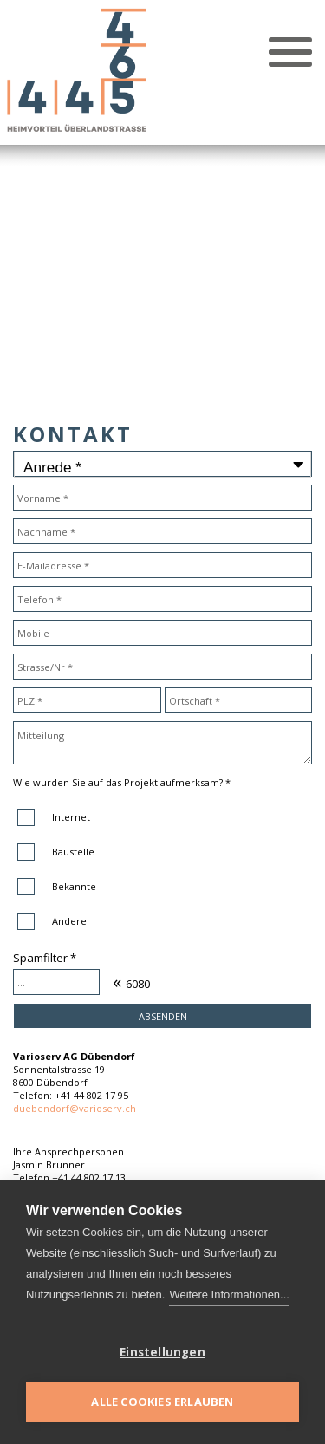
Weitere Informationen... (229, 1294)
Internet (71, 816)
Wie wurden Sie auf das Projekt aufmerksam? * (122, 782)
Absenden (163, 1016)
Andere (69, 920)
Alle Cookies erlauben (162, 1401)
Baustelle (73, 851)
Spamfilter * (44, 958)
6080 (138, 984)
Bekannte (74, 886)
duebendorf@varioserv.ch (74, 1108)
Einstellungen (162, 1352)
